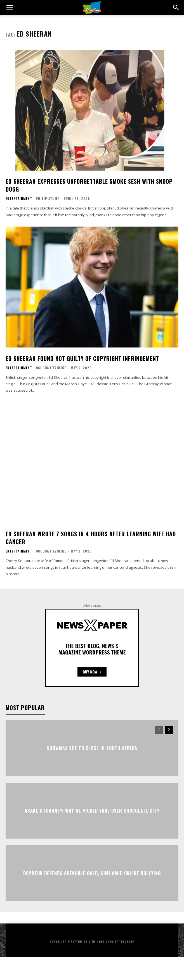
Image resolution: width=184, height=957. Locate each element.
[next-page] (169, 730)
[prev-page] (159, 730)
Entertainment (19, 198)
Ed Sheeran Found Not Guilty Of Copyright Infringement (82, 358)
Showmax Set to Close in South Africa (92, 747)
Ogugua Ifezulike (51, 367)
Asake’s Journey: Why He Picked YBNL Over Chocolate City (92, 810)
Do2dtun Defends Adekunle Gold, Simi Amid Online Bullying (92, 873)
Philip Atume (47, 198)
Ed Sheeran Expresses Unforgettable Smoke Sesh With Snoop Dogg (89, 185)
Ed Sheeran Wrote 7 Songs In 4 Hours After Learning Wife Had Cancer (91, 538)
